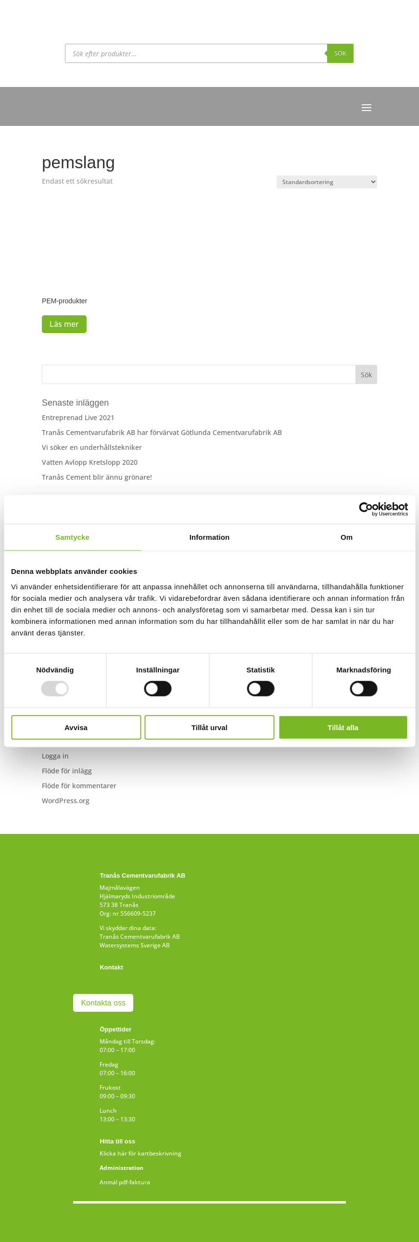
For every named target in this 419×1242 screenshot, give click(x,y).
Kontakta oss (103, 1003)
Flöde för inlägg (67, 770)
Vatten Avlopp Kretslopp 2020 (90, 462)
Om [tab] (347, 537)
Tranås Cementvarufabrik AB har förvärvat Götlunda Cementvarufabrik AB (162, 432)
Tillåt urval (209, 727)
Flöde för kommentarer (79, 785)
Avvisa (76, 727)
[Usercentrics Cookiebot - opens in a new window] (366, 509)
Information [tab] (210, 537)
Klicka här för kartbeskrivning (140, 1153)
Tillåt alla (343, 727)
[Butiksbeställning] (327, 181)
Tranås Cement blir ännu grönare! (97, 477)
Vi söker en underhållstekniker (92, 447)
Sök (340, 53)
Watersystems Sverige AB (135, 945)
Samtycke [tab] (72, 537)
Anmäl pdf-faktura (125, 1182)
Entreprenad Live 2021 (78, 417)
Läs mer (64, 324)
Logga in (55, 755)
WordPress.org (65, 800)
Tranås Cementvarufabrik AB (140, 936)
